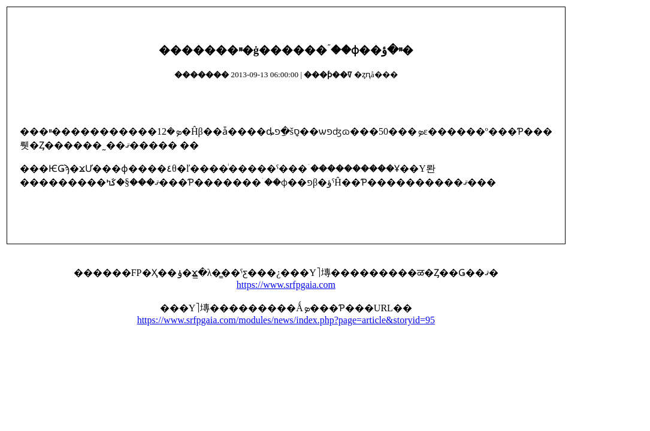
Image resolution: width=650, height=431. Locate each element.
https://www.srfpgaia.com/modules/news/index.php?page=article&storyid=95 (286, 320)
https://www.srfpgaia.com (286, 285)
